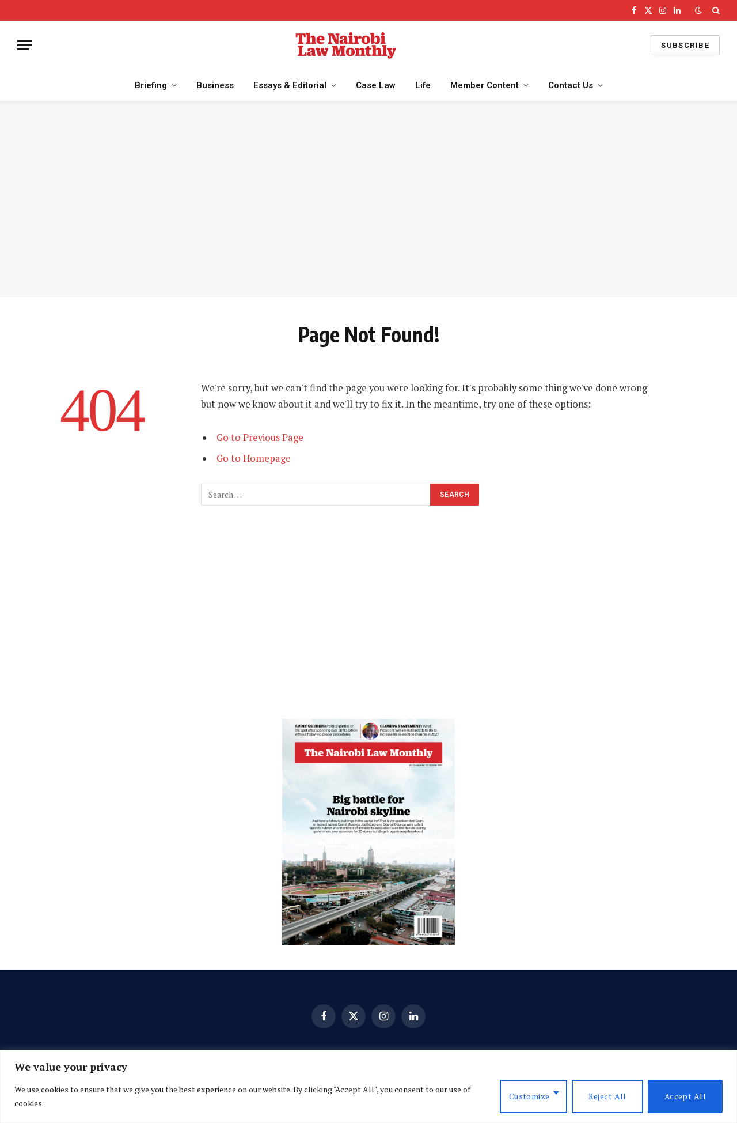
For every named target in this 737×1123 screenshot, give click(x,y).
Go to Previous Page (259, 437)
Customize (529, 1096)
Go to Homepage (253, 458)
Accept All (685, 1096)
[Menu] (24, 45)
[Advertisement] (368, 199)
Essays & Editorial (289, 85)
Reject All (607, 1096)
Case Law (376, 85)
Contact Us (570, 85)
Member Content (484, 85)
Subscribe (685, 45)
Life (423, 85)
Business (215, 85)
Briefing (151, 85)
